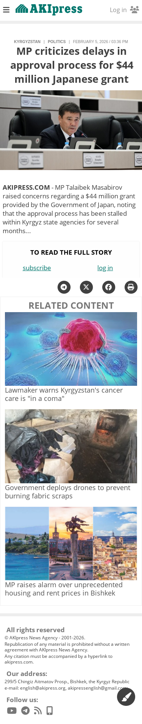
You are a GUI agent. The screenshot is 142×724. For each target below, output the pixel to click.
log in (105, 267)
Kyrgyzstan (27, 42)
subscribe (37, 267)
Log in (124, 10)
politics (57, 42)
